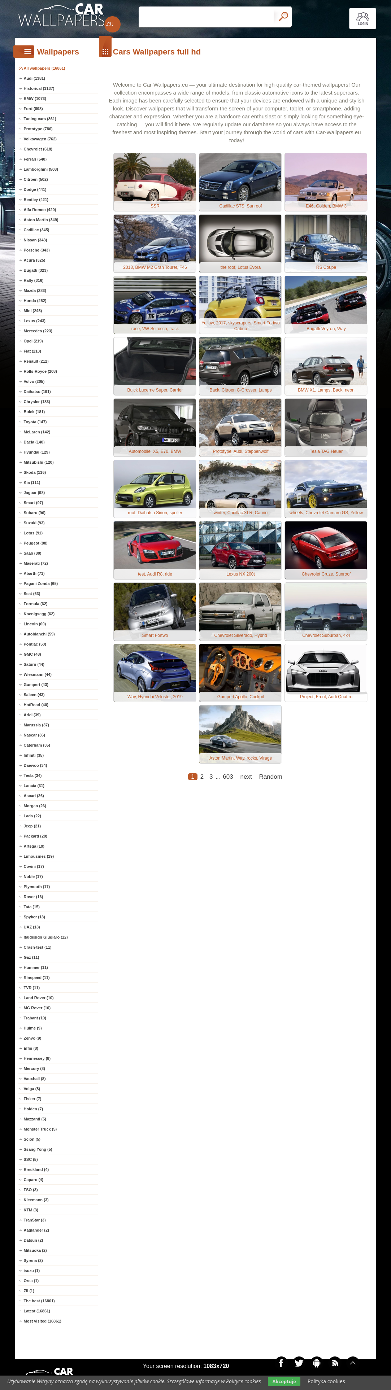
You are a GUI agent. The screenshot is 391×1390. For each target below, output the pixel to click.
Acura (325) (34, 260)
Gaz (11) (31, 957)
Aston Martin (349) (41, 220)
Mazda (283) (35, 290)
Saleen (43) (34, 694)
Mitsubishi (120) (39, 462)
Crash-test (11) (38, 947)
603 (228, 776)
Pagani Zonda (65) (41, 583)
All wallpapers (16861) (44, 68)
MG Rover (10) (37, 1008)
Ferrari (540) (35, 159)
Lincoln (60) (35, 624)
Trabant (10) (35, 1018)
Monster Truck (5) (40, 1129)
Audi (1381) (34, 78)
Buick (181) (34, 412)
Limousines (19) (39, 856)
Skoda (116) (35, 472)
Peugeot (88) (36, 543)
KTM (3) (31, 1210)
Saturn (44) (34, 664)
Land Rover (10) (39, 998)
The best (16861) (39, 1301)
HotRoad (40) (36, 705)
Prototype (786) (38, 129)
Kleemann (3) (36, 1200)
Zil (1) (29, 1291)
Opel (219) (33, 341)
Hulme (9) (33, 1028)
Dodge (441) (35, 189)
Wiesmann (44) (38, 674)
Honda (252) (35, 300)
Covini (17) (34, 866)
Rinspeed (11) (37, 977)
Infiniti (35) (34, 755)
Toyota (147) (35, 422)
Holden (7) (33, 1109)
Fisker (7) (33, 1099)
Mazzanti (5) (35, 1119)
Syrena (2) (33, 1260)
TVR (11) (32, 987)
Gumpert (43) (36, 684)
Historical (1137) (39, 88)
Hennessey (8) (37, 1058)
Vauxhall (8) (35, 1078)
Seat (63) (32, 593)
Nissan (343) (35, 240)
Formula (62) (36, 604)
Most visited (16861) (43, 1321)
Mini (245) (33, 311)
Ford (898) (33, 108)
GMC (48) (32, 654)
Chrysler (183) (37, 401)
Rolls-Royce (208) (40, 371)
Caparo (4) (33, 1179)
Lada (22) (32, 816)
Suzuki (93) (34, 523)
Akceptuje (284, 1381)
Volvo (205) (34, 381)
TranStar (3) (35, 1220)
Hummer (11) (36, 967)
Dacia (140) (34, 442)
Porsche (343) (37, 250)
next (246, 776)
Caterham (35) (37, 745)
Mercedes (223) (38, 331)
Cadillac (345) (36, 230)
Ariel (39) (32, 715)
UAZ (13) (32, 927)
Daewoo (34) (35, 765)
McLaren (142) (37, 432)
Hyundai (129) (37, 452)
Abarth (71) (34, 573)
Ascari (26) (34, 796)
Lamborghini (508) (41, 169)
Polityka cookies (326, 1381)
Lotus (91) (33, 533)
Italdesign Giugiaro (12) (46, 937)
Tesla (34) (33, 775)
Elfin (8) (31, 1048)
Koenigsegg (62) (39, 614)
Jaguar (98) (34, 492)
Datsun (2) (33, 1240)
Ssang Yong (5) (38, 1149)
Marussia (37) (36, 725)
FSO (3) (31, 1190)
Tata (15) (32, 907)
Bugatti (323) (36, 270)
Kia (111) (32, 482)
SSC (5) (31, 1159)
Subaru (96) (35, 513)
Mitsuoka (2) (35, 1250)
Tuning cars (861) (40, 119)
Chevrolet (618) (38, 149)
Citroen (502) (36, 179)
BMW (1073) (35, 98)
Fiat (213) (32, 351)
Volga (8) (32, 1089)
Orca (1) (31, 1280)
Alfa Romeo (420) (40, 209)
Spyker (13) (34, 917)
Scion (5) (32, 1139)
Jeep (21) (32, 826)
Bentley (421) (36, 199)
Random (270, 776)
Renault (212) (36, 361)
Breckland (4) (36, 1169)
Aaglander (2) (36, 1230)
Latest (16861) (37, 1311)
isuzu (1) (32, 1270)
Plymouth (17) (37, 886)
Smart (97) (33, 503)
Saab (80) (33, 553)
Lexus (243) (35, 321)
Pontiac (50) (35, 644)
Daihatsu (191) (37, 391)
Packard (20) (35, 836)
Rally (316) (34, 280)
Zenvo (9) (33, 1038)
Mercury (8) (34, 1068)
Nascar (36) (34, 735)
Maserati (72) (36, 563)
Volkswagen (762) (40, 139)
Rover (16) (33, 897)
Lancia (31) (34, 785)
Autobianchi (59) (39, 634)
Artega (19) (34, 846)
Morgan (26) (35, 806)
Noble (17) (33, 876)
